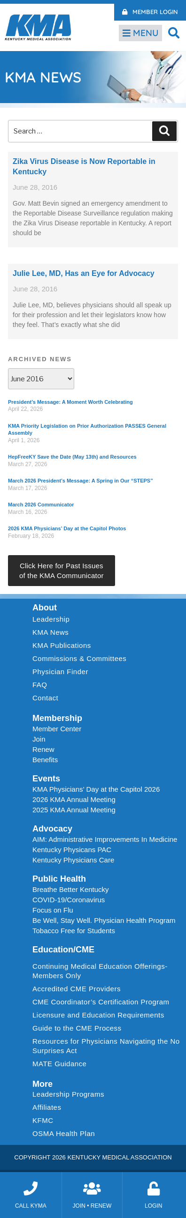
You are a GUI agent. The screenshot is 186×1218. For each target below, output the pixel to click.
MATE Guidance (59, 1064)
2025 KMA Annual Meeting (74, 810)
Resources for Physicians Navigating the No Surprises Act (106, 1046)
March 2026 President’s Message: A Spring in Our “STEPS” (80, 480)
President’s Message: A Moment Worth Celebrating (70, 402)
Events (46, 778)
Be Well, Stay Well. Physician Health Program (104, 920)
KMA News (50, 632)
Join (39, 739)
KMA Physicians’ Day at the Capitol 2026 (96, 789)
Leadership (53, 619)
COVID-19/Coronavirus (68, 900)
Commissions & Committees (79, 658)
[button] (174, 32)
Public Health (59, 879)
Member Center (56, 729)
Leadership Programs (70, 1094)
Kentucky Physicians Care (73, 860)
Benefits (45, 760)
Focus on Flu (52, 910)
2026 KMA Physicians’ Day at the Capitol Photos (67, 528)
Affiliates (49, 1107)
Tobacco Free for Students (73, 931)
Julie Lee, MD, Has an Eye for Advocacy (84, 273)
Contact (45, 698)
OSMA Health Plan (63, 1133)
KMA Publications (61, 645)
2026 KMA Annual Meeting (74, 799)
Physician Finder (60, 672)
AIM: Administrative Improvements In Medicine (104, 839)
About (44, 607)
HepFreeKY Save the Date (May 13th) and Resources (72, 457)
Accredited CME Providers (76, 989)
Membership (57, 718)
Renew (43, 749)
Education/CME (63, 949)
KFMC (43, 1120)
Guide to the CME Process (77, 1028)
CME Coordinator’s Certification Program (101, 1002)
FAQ (39, 685)
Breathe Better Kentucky (70, 889)
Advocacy (52, 828)
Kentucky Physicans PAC (71, 850)
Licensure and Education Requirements (98, 1015)
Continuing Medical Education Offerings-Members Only (100, 971)
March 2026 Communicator (41, 504)
